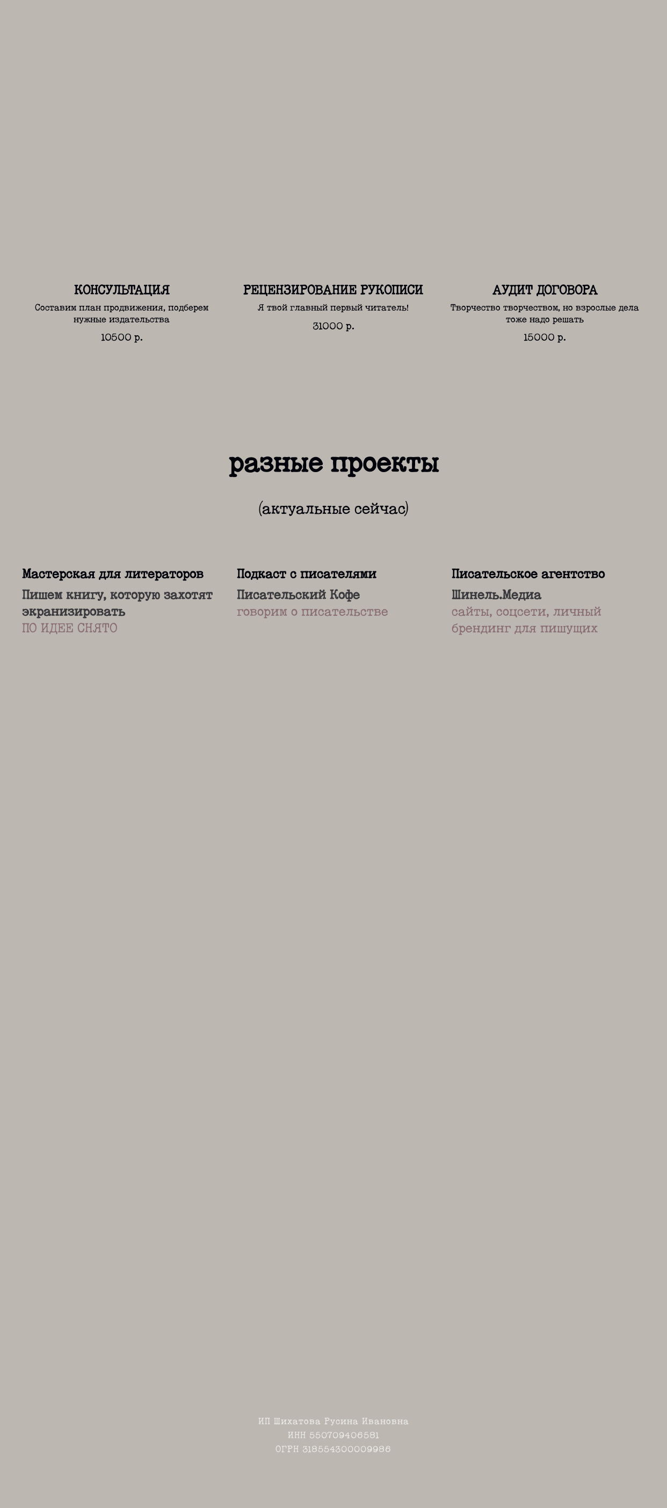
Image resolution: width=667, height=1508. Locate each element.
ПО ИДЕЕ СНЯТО (70, 628)
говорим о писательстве (312, 612)
